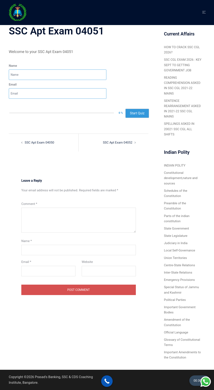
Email (13, 84)
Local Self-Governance (179, 250)
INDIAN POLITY (175, 165)
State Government (176, 228)
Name (13, 66)
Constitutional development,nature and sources (180, 178)
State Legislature (175, 236)
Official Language (176, 332)
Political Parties (175, 300)
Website (87, 262)
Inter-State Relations (178, 272)
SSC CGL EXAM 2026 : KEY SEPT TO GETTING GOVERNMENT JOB (182, 65)
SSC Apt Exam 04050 (39, 142)
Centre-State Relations (179, 265)
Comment (29, 204)
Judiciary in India (176, 243)
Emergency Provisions (179, 280)
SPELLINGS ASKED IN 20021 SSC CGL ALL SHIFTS (179, 129)
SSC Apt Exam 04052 (117, 142)
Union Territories (175, 258)
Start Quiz (137, 113)
